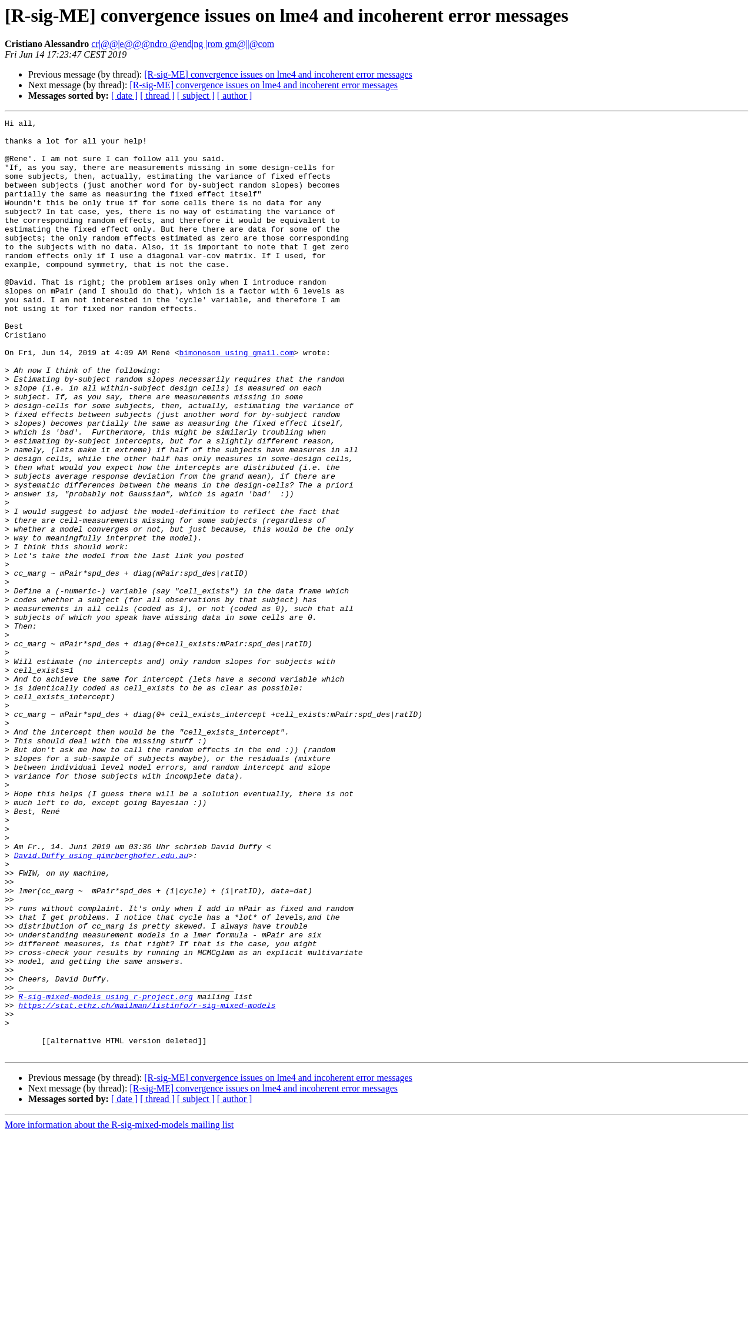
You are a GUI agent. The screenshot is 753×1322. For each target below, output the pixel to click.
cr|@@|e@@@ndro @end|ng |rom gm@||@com (182, 44)
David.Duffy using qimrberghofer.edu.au (101, 1003)
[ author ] (234, 96)
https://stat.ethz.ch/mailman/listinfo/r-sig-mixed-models (146, 1183)
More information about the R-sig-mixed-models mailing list (119, 1312)
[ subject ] (196, 96)
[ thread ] (157, 96)
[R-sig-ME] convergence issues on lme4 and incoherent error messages (278, 74)
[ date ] (124, 96)
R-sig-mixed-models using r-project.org (105, 1172)
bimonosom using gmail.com (236, 400)
